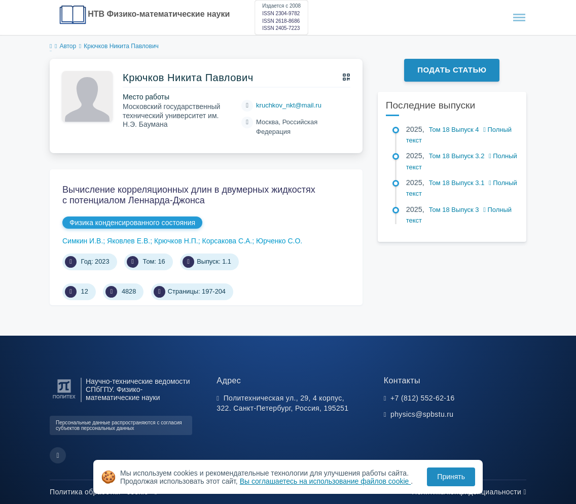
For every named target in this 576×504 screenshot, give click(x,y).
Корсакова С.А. (227, 241)
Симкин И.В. (82, 241)
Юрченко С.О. (279, 241)
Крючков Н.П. (176, 241)
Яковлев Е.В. (128, 241)
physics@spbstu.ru (421, 414)
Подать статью (451, 69)
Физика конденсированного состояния (132, 223)
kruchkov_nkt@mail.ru (288, 105)
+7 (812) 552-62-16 (422, 398)
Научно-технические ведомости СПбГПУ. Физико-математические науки (138, 390)
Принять (451, 477)
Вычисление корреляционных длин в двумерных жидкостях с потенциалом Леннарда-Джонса (188, 195)
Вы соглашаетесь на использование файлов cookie (325, 481)
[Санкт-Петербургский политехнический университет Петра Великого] (64, 398)
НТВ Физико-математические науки (159, 14)
